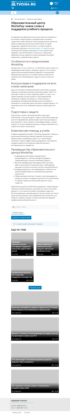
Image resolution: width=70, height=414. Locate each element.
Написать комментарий (21, 218)
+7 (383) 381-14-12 (21, 408)
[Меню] (13, 12)
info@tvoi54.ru (21, 406)
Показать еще (35, 288)
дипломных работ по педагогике (40, 48)
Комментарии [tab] (18, 212)
